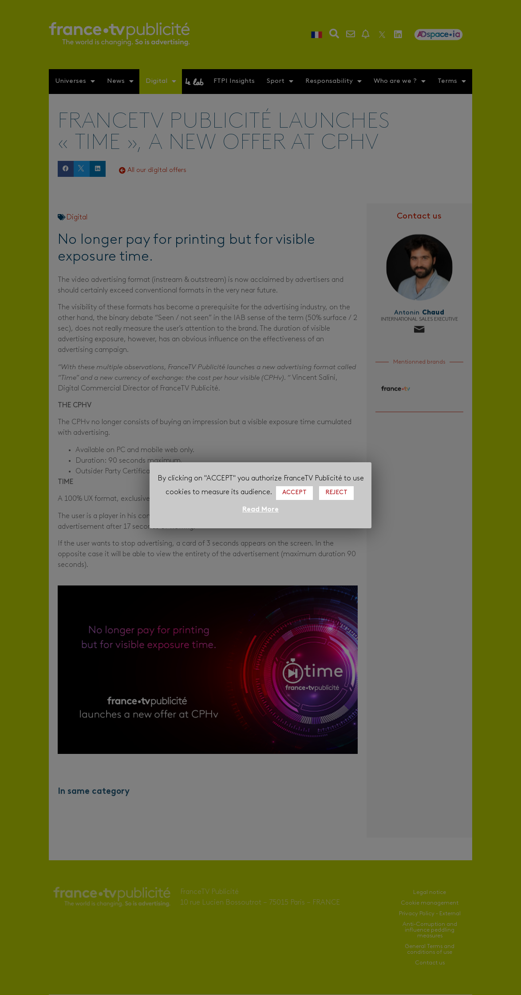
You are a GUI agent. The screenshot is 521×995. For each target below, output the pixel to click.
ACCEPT (294, 492)
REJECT (336, 492)
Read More (260, 509)
